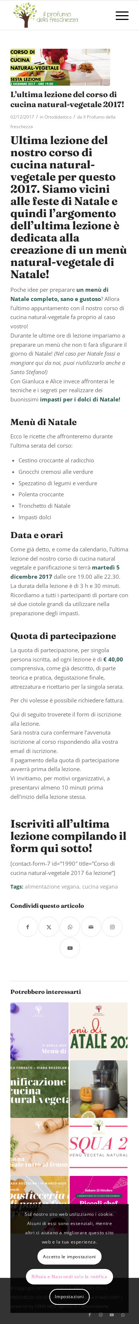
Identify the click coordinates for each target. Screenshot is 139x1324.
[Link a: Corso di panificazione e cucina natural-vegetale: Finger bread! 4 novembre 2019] (39, 1089)
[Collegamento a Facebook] (89, 1314)
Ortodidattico (58, 117)
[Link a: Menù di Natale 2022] (99, 1031)
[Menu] (118, 15)
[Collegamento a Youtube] (70, 948)
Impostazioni (69, 1296)
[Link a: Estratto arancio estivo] (99, 1089)
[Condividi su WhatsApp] (70, 927)
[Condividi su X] (49, 927)
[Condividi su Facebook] (27, 927)
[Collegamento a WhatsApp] (123, 1314)
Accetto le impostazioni (69, 1256)
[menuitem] (118, 15)
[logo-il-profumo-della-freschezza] (57, 15)
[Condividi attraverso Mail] (91, 927)
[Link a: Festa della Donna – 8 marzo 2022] (39, 1147)
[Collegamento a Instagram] (112, 927)
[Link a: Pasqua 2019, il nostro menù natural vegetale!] (99, 1147)
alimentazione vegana (52, 886)
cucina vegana (100, 886)
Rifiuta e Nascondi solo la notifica (69, 1276)
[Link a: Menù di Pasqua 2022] (39, 1031)
